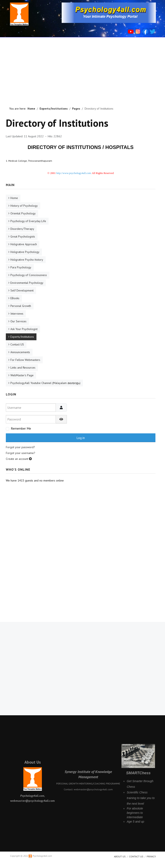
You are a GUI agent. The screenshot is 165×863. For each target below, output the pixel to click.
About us (120, 856)
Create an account (19, 459)
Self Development (22, 290)
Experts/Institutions (22, 337)
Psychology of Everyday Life (28, 221)
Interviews (16, 313)
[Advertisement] (82, 68)
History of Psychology (24, 206)
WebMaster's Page (22, 375)
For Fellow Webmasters (25, 360)
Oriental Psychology (23, 213)
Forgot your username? (20, 453)
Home (14, 198)
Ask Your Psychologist (24, 329)
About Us (32, 762)
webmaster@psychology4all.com (93, 789)
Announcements (20, 352)
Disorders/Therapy (22, 229)
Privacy (151, 856)
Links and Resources (22, 367)
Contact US (17, 344)
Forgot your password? (20, 447)
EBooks (14, 298)
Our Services (18, 321)
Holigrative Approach (23, 244)
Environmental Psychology (26, 283)
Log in (80, 438)
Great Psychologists (22, 236)
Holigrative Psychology (24, 252)
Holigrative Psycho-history (26, 259)
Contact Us (136, 856)
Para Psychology (20, 267)
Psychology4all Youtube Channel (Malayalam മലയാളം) (45, 383)
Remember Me (21, 428)
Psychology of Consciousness (28, 275)
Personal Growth (20, 306)
